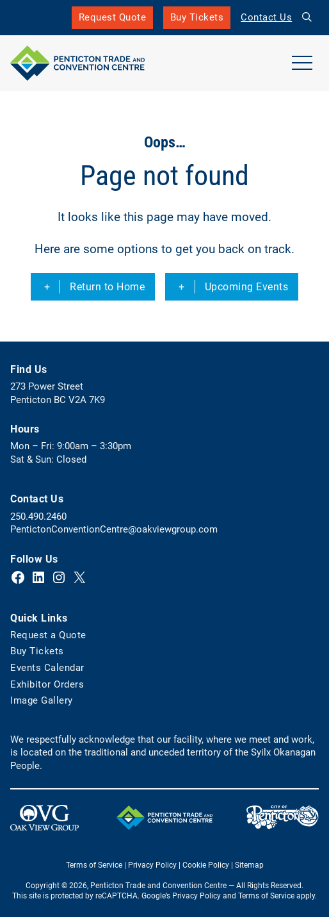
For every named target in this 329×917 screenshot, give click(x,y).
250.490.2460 (38, 516)
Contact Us (266, 17)
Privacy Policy (152, 865)
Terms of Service (94, 865)
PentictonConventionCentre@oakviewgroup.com (114, 529)
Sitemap (249, 865)
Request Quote (113, 17)
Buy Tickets (197, 20)
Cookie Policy (205, 865)
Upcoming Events (247, 287)
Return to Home (107, 287)
